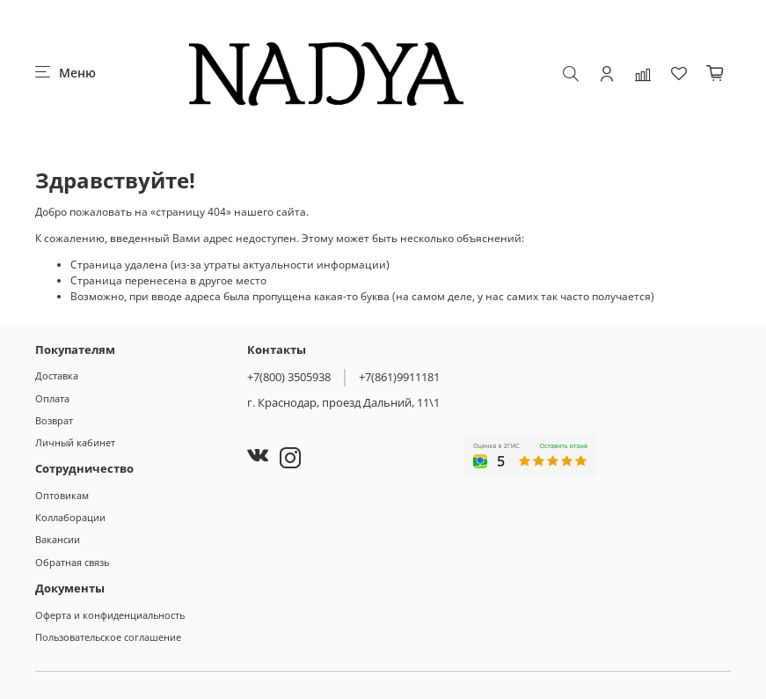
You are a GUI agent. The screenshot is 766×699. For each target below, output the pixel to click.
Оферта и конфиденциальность (110, 615)
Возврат (54, 420)
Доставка (56, 375)
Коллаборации (70, 517)
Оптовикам (62, 495)
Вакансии (57, 539)
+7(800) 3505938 (289, 377)
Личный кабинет (75, 442)
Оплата (52, 398)
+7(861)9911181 (399, 377)
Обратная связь (72, 562)
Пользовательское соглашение (108, 637)
